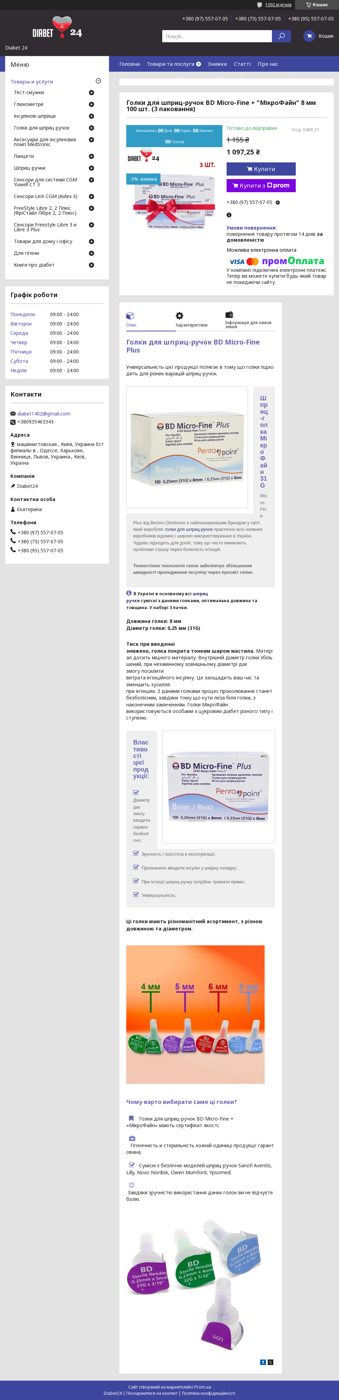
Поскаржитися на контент (151, 1393)
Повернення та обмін (204, 79)
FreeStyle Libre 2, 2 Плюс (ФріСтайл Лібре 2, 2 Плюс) (45, 211)
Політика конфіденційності (208, 1393)
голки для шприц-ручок (188, 529)
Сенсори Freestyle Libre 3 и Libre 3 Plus (45, 227)
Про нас (268, 63)
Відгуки (129, 94)
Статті (242, 63)
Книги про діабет (34, 265)
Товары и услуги (31, 81)
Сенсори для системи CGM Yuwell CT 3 (45, 182)
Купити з (265, 185)
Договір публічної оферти (179, 94)
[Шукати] (281, 36)
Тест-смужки (29, 93)
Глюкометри (28, 104)
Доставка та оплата (145, 79)
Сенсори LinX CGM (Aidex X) (45, 196)
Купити (264, 169)
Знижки (217, 63)
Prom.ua (202, 1387)
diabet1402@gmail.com (43, 414)
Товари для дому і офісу (43, 241)
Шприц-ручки (29, 168)
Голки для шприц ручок (42, 128)
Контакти (300, 79)
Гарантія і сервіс (260, 79)
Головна (129, 63)
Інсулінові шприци (35, 116)
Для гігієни (26, 253)
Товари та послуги (170, 63)
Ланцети (24, 156)
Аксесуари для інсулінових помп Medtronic (45, 142)
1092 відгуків (278, 5)
